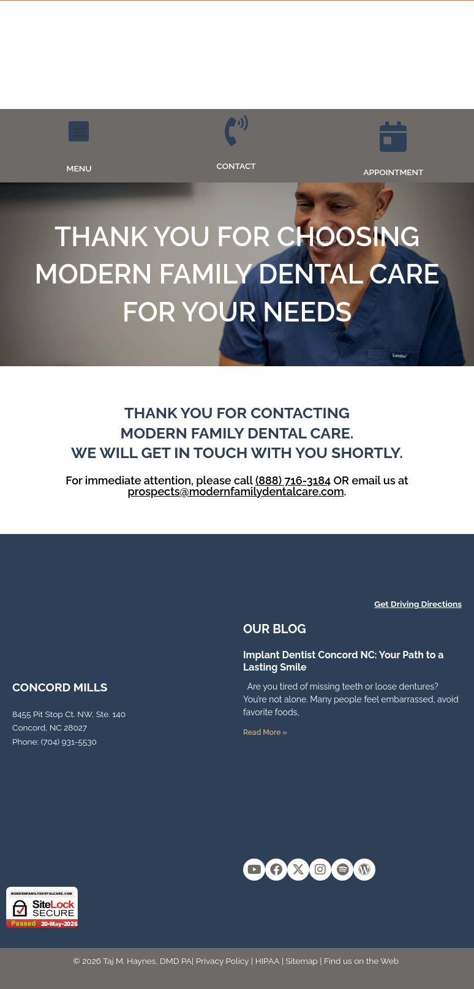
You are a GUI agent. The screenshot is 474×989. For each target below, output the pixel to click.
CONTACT (236, 166)
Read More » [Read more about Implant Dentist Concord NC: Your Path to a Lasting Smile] (265, 732)
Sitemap (302, 961)
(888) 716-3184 (293, 480)
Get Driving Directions (418, 604)
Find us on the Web (361, 961)
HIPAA (267, 961)
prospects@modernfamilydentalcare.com (236, 491)
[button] (79, 131)
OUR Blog (274, 629)
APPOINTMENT (393, 172)
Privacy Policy (222, 961)
